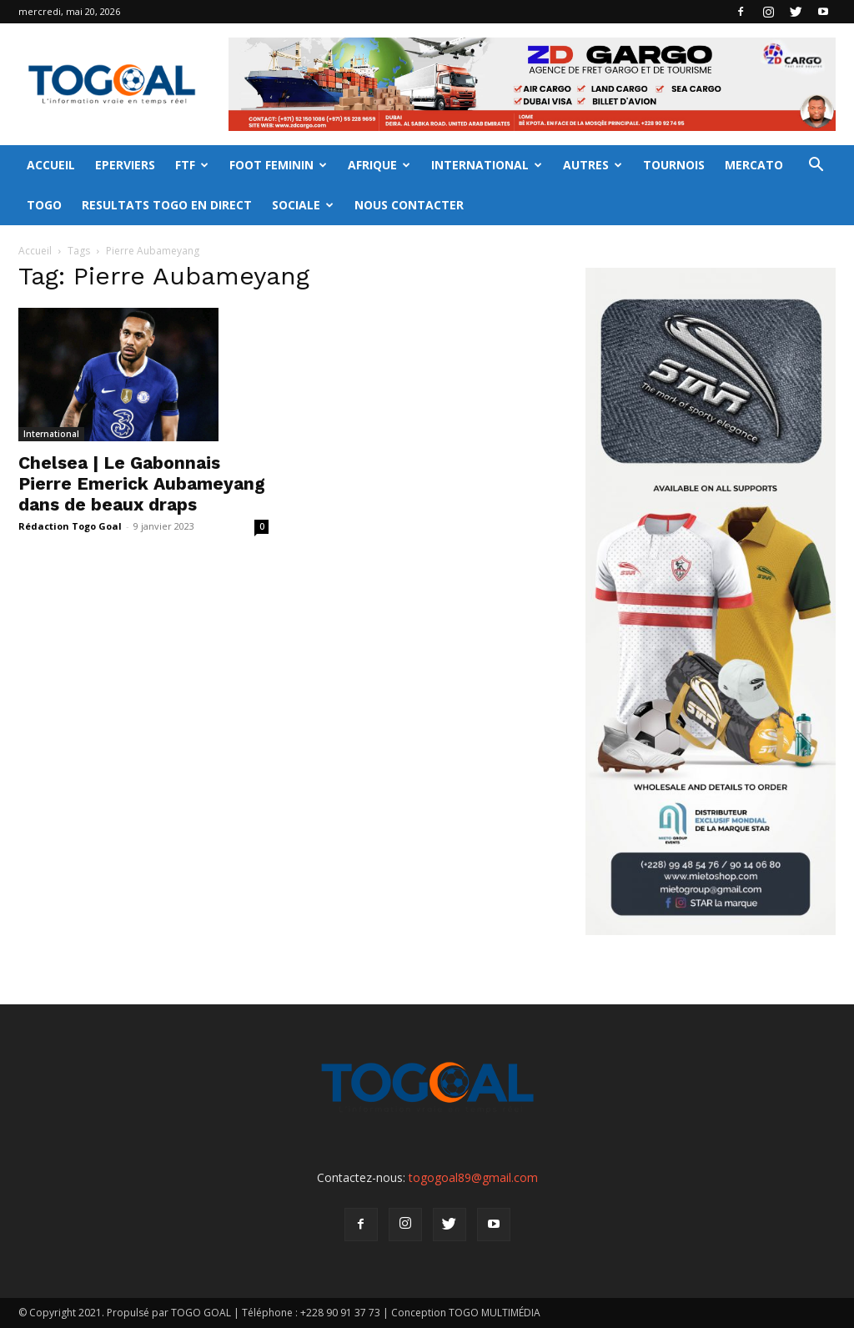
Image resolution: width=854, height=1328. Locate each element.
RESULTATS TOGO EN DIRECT (167, 205)
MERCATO (754, 165)
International (51, 434)
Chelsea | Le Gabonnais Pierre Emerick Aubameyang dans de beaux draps (141, 483)
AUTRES (592, 165)
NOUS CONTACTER (409, 205)
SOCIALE (303, 205)
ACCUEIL (51, 165)
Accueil (35, 251)
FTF (191, 165)
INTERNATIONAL (486, 165)
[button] (816, 166)
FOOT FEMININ (278, 165)
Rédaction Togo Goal (70, 526)
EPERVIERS (125, 165)
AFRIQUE (379, 165)
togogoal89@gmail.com (473, 1177)
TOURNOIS (674, 165)
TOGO (44, 205)
